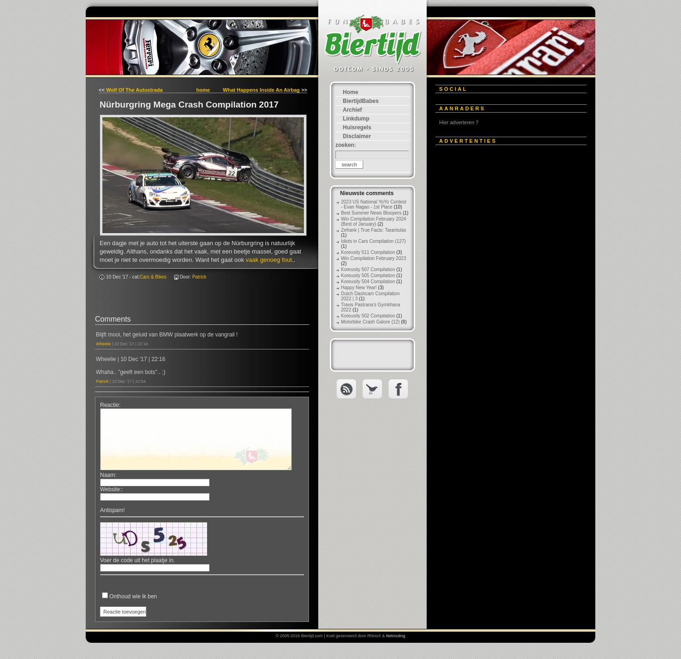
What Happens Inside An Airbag (261, 90)
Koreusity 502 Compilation (368, 315)
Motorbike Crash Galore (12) (370, 321)
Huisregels (357, 127)
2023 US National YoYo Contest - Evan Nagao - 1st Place (373, 204)
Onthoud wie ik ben (133, 596)
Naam (107, 475)
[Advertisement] (504, 291)
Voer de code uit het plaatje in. (137, 560)
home (203, 90)
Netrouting (395, 636)
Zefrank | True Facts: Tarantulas (373, 230)
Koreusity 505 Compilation (368, 275)
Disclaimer (357, 136)
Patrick (199, 276)
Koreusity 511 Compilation (368, 252)
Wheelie (103, 344)
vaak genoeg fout (269, 259)
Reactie (109, 405)
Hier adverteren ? (459, 122)
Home (350, 92)
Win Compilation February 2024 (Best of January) (373, 221)
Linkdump (356, 118)
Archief (352, 110)
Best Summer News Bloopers (371, 212)
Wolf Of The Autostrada (134, 90)
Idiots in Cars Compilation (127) (373, 241)
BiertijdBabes (360, 101)
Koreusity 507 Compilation (368, 269)
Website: (110, 489)
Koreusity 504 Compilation (368, 281)
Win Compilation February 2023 (373, 258)
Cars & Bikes (153, 276)
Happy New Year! (359, 287)
